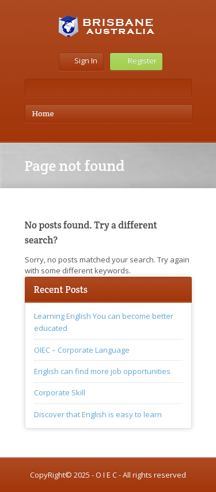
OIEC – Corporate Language (82, 350)
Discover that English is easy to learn (98, 414)
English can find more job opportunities (102, 371)
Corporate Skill (59, 392)
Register (136, 60)
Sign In (81, 60)
